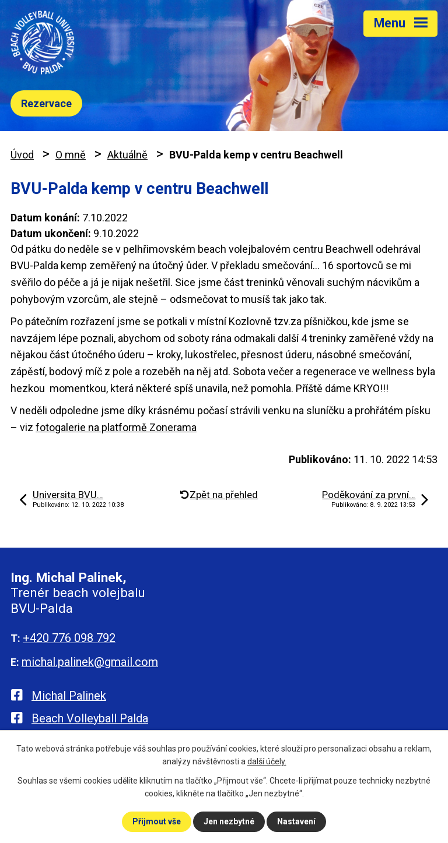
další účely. (266, 761)
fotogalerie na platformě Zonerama (116, 427)
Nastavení (296, 821)
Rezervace (46, 103)
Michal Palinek (69, 696)
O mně (70, 155)
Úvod (22, 155)
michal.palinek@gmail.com (90, 662)
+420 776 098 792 (69, 638)
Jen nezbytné (229, 821)
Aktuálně (127, 155)
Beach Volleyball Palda (90, 718)
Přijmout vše (156, 821)
